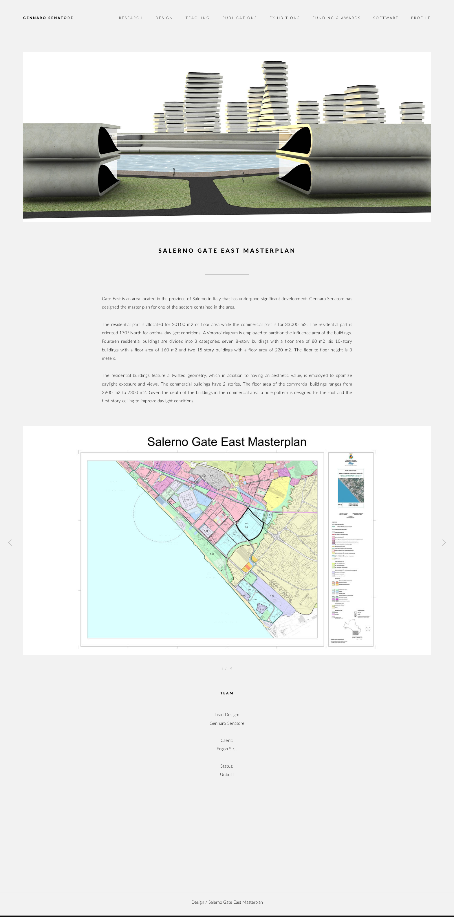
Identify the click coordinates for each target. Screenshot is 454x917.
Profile (421, 18)
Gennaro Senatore (48, 18)
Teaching (198, 18)
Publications (239, 18)
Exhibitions (285, 18)
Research (131, 18)
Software (386, 18)
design (197, 902)
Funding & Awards (336, 18)
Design (164, 18)
